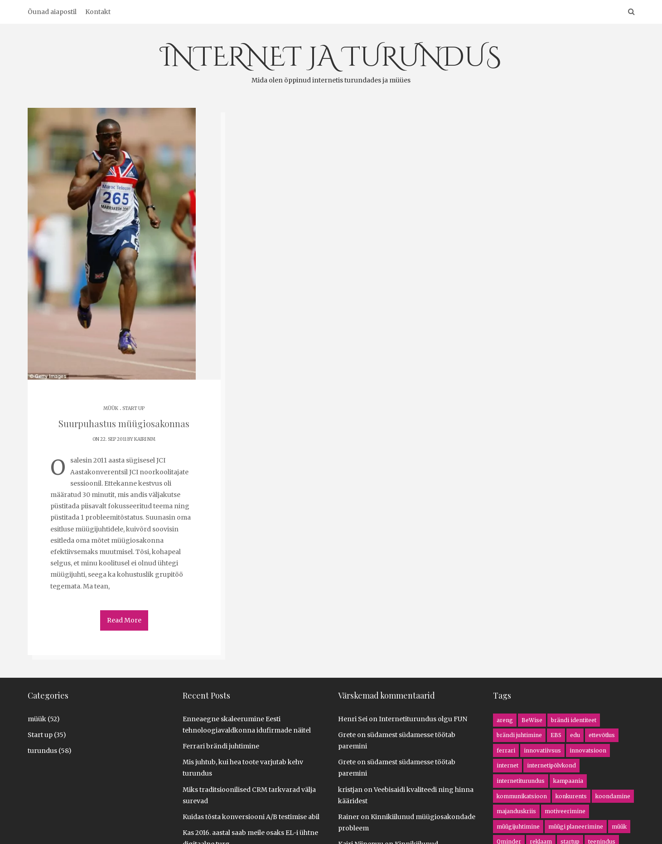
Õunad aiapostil (52, 12)
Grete (347, 735)
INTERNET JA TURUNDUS (331, 62)
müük (110, 408)
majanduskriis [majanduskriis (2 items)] (516, 811)
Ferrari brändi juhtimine (221, 746)
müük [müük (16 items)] (619, 826)
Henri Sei (352, 719)
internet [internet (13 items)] (507, 765)
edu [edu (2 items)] (575, 735)
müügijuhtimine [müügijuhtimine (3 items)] (518, 826)
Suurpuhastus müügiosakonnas (123, 423)
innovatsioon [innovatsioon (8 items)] (588, 750)
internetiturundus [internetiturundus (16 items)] (521, 780)
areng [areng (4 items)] (505, 720)
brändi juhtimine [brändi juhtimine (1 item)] (519, 735)
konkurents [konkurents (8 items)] (571, 796)
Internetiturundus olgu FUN (423, 719)
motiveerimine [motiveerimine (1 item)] (565, 811)
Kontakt (98, 12)
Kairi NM (144, 439)
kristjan (350, 790)
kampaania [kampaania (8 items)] (568, 780)
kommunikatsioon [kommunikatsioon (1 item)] (522, 796)
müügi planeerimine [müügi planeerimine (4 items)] (575, 826)
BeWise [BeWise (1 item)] (532, 720)
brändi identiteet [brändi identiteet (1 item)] (573, 720)
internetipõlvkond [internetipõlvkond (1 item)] (551, 765)
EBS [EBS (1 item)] (556, 735)
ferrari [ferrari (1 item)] (506, 750)
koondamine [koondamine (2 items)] (612, 796)
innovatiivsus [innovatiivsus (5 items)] (542, 750)
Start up (133, 408)
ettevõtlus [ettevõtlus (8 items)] (602, 735)
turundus (42, 751)
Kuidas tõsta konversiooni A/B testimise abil (251, 817)
